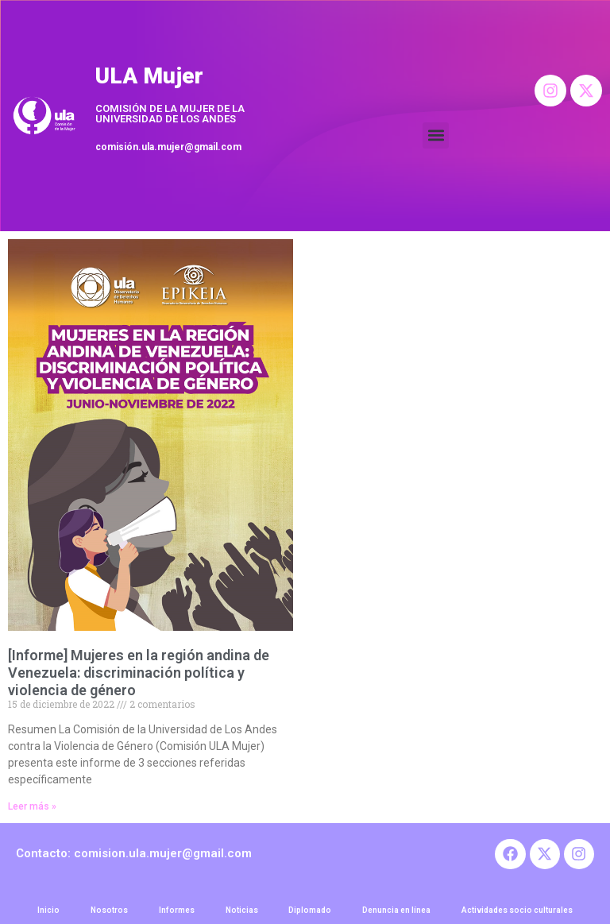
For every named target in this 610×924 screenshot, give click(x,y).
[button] (436, 135)
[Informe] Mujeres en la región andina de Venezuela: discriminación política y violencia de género (138, 672)
